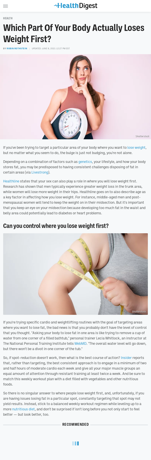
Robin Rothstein (17, 48)
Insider (126, 357)
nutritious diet (23, 409)
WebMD (80, 343)
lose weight (136, 147)
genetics (85, 161)
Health (8, 18)
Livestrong (39, 172)
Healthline (11, 181)
